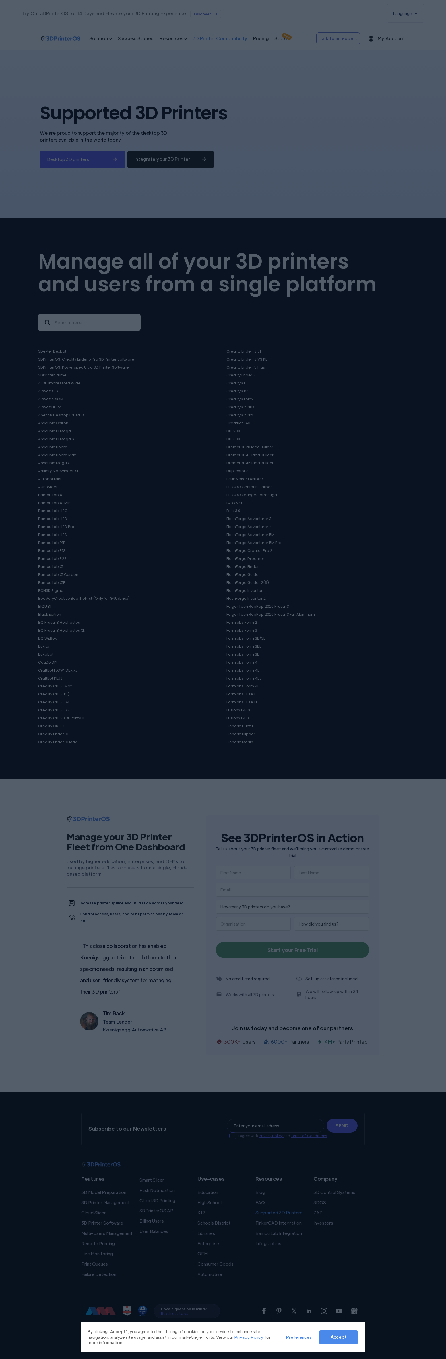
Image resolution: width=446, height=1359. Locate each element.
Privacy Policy (248, 1337)
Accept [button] (339, 1337)
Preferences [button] (299, 1337)
